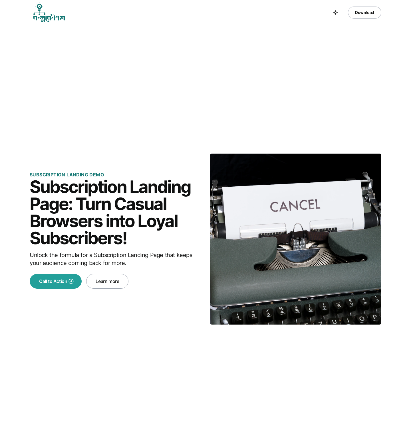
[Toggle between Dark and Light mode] (335, 12)
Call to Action (56, 281)
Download (364, 12)
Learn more (107, 281)
